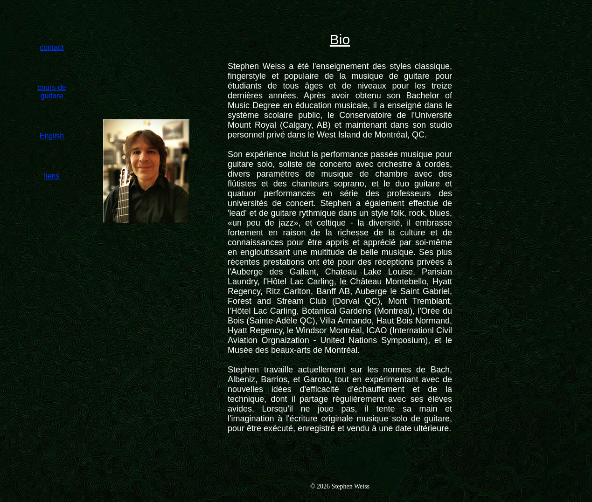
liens (52, 176)
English (52, 136)
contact (52, 47)
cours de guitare (51, 91)
